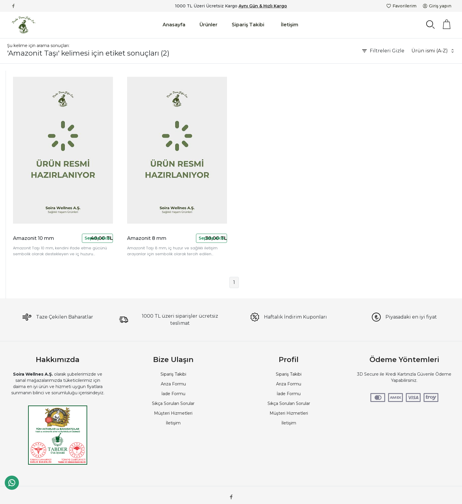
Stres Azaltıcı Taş (25, 171)
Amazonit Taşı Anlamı (30, 257)
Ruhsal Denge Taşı (27, 179)
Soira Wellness (22, 137)
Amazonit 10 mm (110, 209)
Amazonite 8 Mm (26, 222)
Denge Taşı (19, 231)
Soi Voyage (19, 128)
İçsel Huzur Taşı (24, 197)
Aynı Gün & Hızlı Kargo (263, 6)
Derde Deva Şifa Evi (28, 119)
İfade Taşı (17, 240)
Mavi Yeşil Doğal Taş (28, 248)
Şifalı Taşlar (19, 154)
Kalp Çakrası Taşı (24, 205)
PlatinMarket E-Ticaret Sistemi (213, 493)
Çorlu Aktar (19, 102)
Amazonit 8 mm (204, 209)
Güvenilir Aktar (23, 111)
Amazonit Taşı (22, 214)
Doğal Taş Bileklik (25, 145)
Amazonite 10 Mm (27, 265)
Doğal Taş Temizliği (27, 162)
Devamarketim (23, 94)
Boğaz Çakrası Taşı (27, 188)
